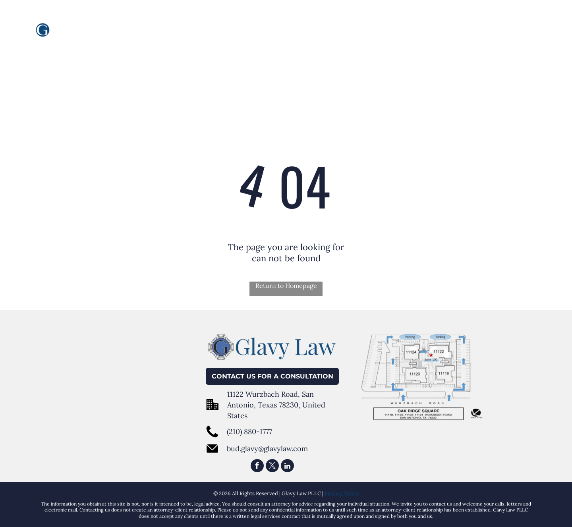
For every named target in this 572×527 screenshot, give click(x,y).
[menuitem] (277, 31)
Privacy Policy (342, 493)
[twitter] (272, 466)
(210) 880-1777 (249, 431)
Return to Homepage (286, 286)
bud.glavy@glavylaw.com (267, 448)
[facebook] (257, 466)
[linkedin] (287, 466)
